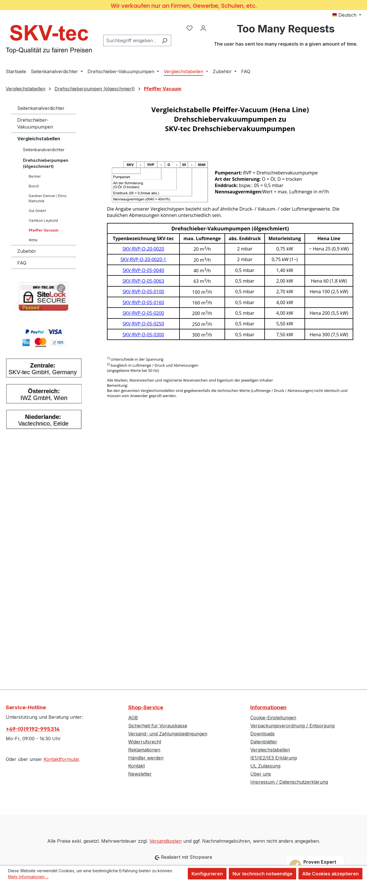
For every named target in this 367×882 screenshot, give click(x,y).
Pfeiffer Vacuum (43, 230)
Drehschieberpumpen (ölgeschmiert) (45, 163)
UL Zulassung (265, 766)
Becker (35, 176)
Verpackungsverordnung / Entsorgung (292, 725)
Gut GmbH (37, 211)
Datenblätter (263, 742)
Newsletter (140, 774)
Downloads (262, 734)
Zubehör (26, 251)
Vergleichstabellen (38, 138)
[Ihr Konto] (203, 28)
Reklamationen (144, 750)
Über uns (260, 774)
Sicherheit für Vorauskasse (157, 725)
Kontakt (136, 766)
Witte (33, 240)
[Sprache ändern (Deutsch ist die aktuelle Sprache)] (346, 15)
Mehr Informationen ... (28, 876)
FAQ (21, 263)
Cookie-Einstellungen (273, 717)
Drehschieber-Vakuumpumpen (35, 123)
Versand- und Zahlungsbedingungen (167, 734)
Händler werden (145, 758)
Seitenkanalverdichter (41, 108)
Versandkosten (165, 841)
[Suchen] (164, 40)
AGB (133, 717)
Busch (34, 186)
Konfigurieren (207, 874)
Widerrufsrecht (144, 742)
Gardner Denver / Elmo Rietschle (48, 198)
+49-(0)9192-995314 (33, 729)
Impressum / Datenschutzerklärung (289, 782)
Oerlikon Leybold (43, 220)
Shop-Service (145, 707)
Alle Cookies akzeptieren (330, 874)
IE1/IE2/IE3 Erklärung (273, 758)
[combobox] (130, 40)
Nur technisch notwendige (262, 874)
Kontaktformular (61, 759)
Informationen (268, 707)
